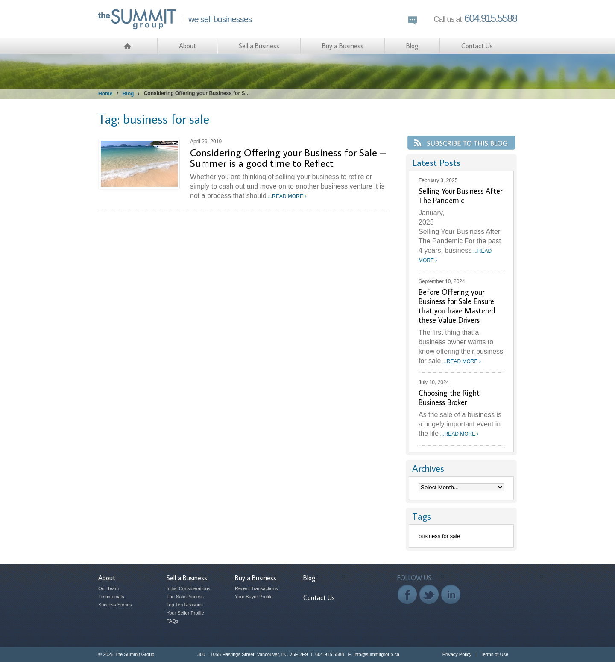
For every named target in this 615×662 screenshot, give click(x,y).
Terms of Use (494, 654)
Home (105, 94)
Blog (412, 45)
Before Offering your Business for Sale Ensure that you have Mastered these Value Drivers (457, 306)
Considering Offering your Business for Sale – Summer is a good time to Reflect (288, 157)
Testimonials (111, 596)
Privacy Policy (457, 654)
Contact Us (477, 45)
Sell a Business (259, 45)
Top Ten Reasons (185, 604)
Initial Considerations (188, 588)
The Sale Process (185, 596)
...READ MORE (286, 196)
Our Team (108, 588)
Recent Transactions (256, 588)
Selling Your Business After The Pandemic (460, 195)
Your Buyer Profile (253, 596)
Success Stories (115, 604)
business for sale (439, 536)
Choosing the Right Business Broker (449, 397)
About (187, 45)
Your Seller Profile (185, 612)
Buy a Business (342, 45)
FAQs (173, 621)
